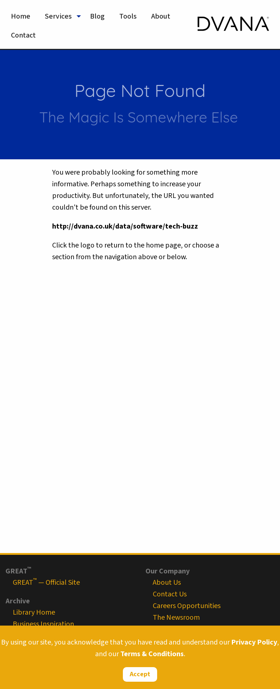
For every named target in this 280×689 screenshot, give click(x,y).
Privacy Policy (254, 642)
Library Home (34, 612)
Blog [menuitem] (97, 16)
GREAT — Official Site (46, 582)
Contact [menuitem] (23, 35)
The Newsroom (176, 617)
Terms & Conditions (152, 654)
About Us (167, 582)
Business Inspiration (43, 624)
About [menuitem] (160, 16)
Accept (140, 674)
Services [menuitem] (58, 16)
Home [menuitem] (20, 16)
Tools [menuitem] (128, 16)
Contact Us (170, 594)
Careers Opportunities (187, 606)
